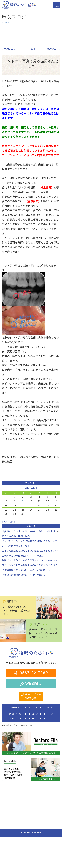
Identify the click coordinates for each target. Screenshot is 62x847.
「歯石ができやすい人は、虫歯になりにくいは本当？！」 (32, 531)
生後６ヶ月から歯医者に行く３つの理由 (22, 555)
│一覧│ (31, 49)
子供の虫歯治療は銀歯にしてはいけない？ (24, 574)
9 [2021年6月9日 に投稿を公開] (22, 501)
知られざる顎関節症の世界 (16, 536)
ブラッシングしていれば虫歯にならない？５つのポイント (32, 565)
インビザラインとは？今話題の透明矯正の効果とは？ (29, 541)
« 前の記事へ (8, 49)
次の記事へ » (53, 49)
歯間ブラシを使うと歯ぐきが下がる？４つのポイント (29, 560)
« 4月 (5, 521)
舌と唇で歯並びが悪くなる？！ (18, 546)
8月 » (13, 521)
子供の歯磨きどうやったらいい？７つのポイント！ (28, 570)
